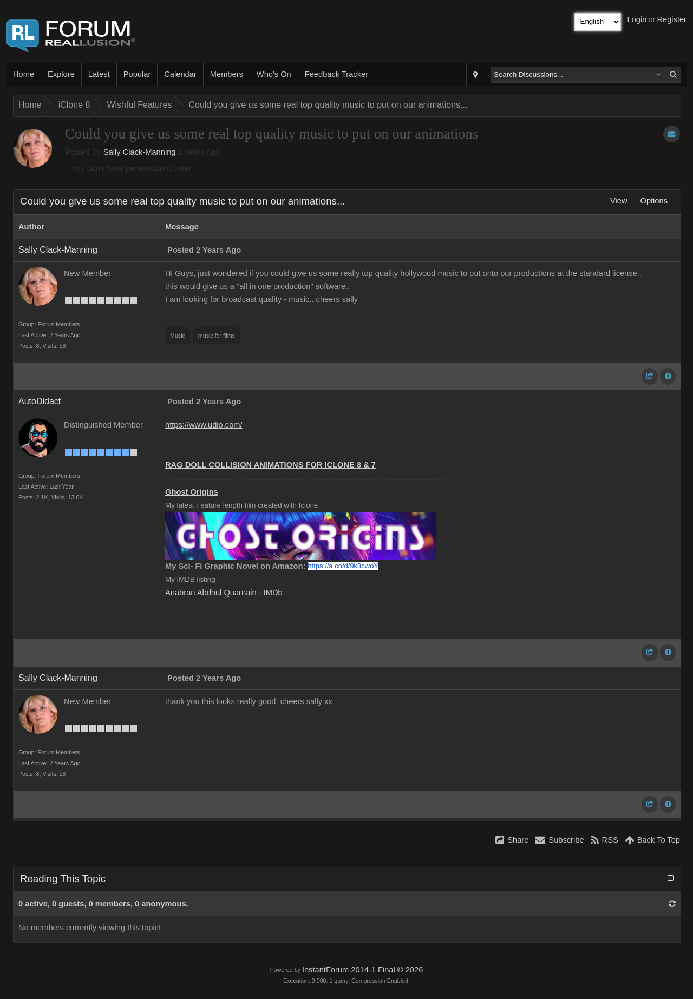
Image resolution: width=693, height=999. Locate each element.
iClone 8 (74, 104)
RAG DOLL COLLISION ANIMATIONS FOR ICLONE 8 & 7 (270, 465)
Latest (99, 74)
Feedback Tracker (336, 74)
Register (672, 19)
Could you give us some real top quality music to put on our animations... (327, 104)
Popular (137, 74)
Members (227, 74)
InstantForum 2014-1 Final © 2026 (362, 969)
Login (637, 19)
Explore (61, 74)
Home (23, 74)
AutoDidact (39, 401)
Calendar (180, 74)
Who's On (274, 74)
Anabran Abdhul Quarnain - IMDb (224, 592)
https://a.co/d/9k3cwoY (343, 566)
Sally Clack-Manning (139, 152)
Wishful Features (139, 104)
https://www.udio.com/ (204, 424)
